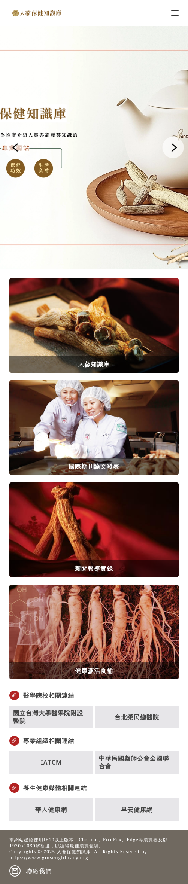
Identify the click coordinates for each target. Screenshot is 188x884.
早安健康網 (137, 810)
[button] (15, 147)
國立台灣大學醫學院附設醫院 (48, 717)
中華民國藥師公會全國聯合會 (134, 762)
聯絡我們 (39, 871)
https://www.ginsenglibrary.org (48, 859)
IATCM (51, 762)
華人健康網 (51, 810)
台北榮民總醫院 (137, 717)
